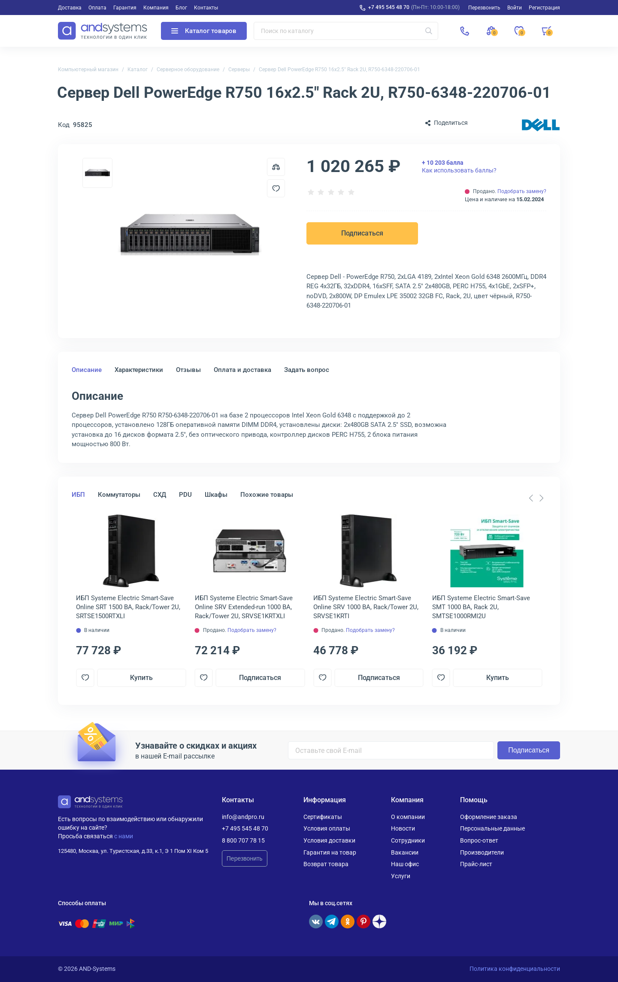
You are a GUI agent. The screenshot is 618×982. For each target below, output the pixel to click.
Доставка (70, 8)
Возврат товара (325, 864)
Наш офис (405, 864)
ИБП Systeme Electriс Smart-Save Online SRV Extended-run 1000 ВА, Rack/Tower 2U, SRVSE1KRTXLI (244, 607)
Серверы (239, 69)
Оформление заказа (488, 816)
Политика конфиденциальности (515, 968)
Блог (181, 8)
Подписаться (362, 233)
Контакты (206, 8)
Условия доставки (329, 840)
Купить (141, 678)
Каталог (137, 69)
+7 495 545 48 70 (388, 7)
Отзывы (188, 370)
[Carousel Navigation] (536, 498)
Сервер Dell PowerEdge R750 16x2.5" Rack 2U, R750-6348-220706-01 (339, 69)
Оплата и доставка (242, 370)
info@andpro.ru (243, 816)
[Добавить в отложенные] (276, 188)
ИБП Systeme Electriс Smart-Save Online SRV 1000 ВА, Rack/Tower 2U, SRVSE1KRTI (365, 607)
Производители (482, 852)
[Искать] (429, 31)
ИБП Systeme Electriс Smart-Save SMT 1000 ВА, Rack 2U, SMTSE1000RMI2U (481, 607)
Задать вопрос (306, 370)
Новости (403, 828)
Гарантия (124, 8)
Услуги (400, 876)
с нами (123, 836)
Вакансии (404, 852)
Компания (156, 8)
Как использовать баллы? (459, 166)
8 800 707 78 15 (243, 840)
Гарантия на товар (329, 852)
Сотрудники (408, 840)
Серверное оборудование (188, 69)
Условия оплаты (326, 828)
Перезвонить (245, 858)
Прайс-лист (476, 864)
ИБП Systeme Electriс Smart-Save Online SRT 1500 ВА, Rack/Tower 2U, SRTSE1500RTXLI (128, 607)
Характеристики (139, 370)
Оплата (97, 8)
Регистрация (544, 8)
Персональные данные (492, 828)
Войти (514, 8)
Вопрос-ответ (479, 840)
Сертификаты (322, 816)
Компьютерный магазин (88, 69)
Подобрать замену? (521, 191)
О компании (408, 816)
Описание (87, 370)
